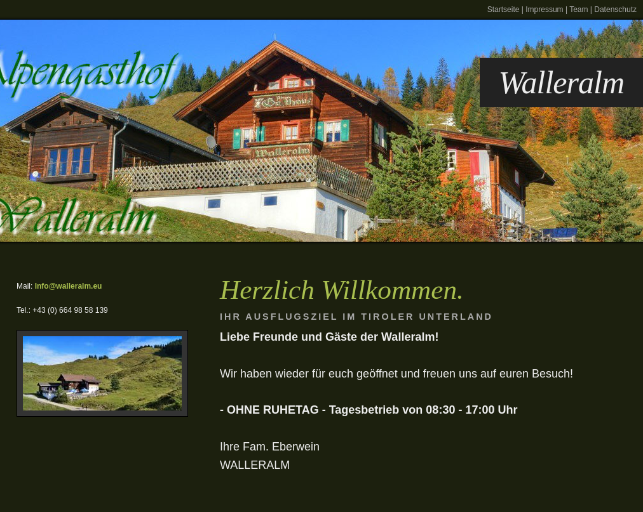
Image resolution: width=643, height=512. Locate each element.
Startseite (503, 9)
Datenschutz (615, 9)
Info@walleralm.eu (68, 286)
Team (578, 9)
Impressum (544, 9)
